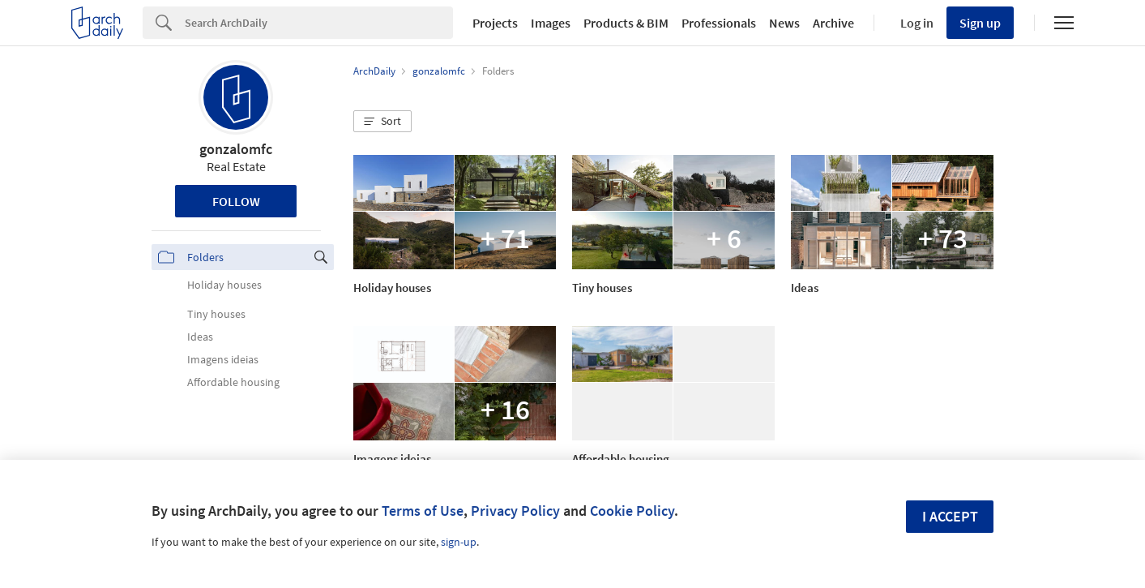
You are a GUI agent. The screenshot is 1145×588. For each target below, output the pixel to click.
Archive (833, 22)
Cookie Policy (632, 510)
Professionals (718, 22)
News (784, 22)
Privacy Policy (515, 510)
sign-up (458, 541)
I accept (950, 516)
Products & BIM (626, 22)
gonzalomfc (235, 148)
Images (550, 22)
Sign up (980, 23)
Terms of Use (423, 510)
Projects (495, 22)
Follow (236, 201)
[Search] (319, 22)
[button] (382, 121)
